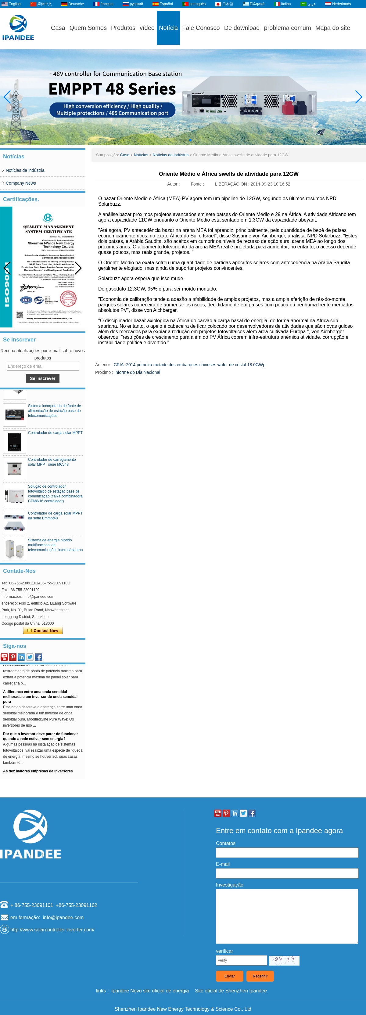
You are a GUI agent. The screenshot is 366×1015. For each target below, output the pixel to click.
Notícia (168, 27)
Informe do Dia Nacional (137, 372)
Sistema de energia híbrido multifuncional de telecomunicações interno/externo (55, 547)
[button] (175, 140)
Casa (58, 27)
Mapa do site (332, 27)
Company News (21, 183)
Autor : (174, 184)
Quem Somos (88, 27)
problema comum (287, 27)
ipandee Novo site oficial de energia (150, 990)
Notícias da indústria (25, 170)
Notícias (141, 155)
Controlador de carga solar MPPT (55, 434)
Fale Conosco (201, 27)
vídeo (147, 27)
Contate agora (43, 631)
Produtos (123, 27)
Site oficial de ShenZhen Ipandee (231, 990)
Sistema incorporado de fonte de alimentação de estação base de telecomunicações (54, 413)
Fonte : (198, 184)
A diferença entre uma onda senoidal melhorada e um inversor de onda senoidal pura (40, 699)
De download (242, 27)
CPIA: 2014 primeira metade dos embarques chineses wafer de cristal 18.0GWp (189, 364)
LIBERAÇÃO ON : (233, 184)
